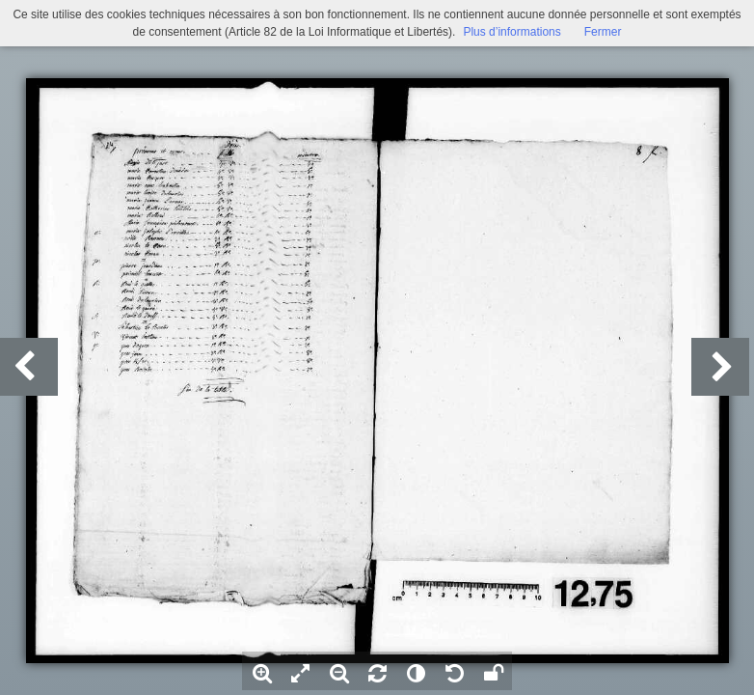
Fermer (603, 32)
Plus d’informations (511, 32)
